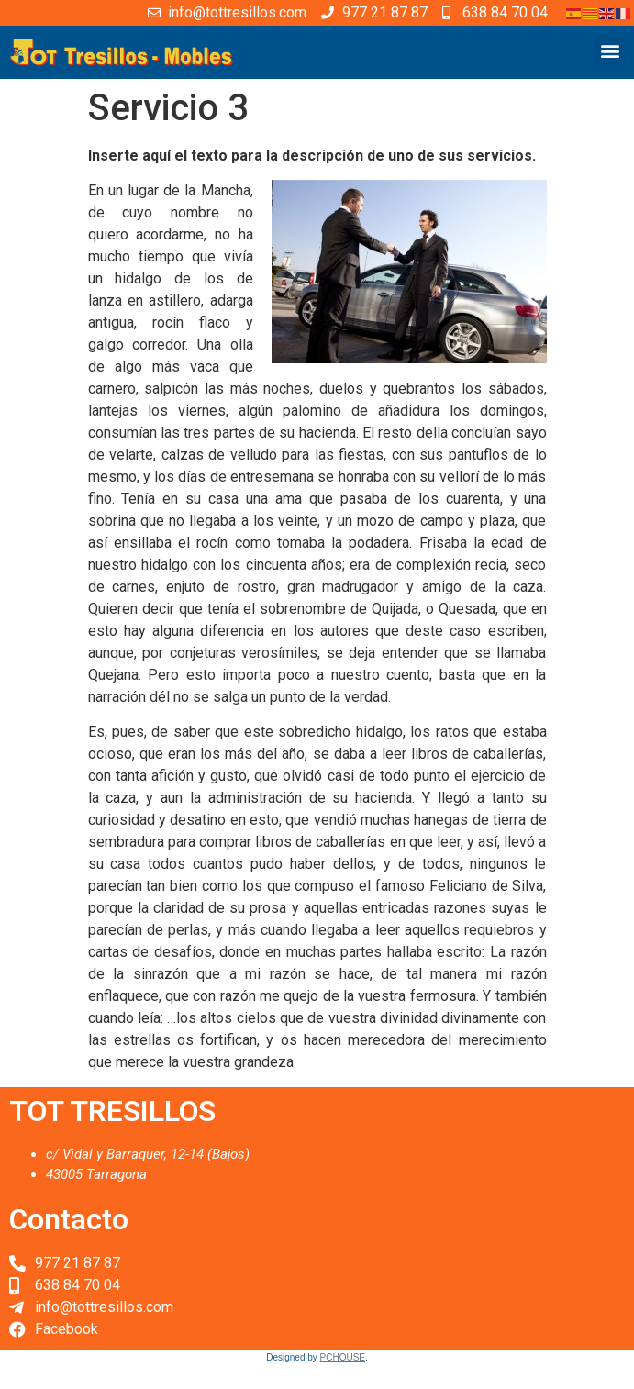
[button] (610, 50)
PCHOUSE (342, 1357)
